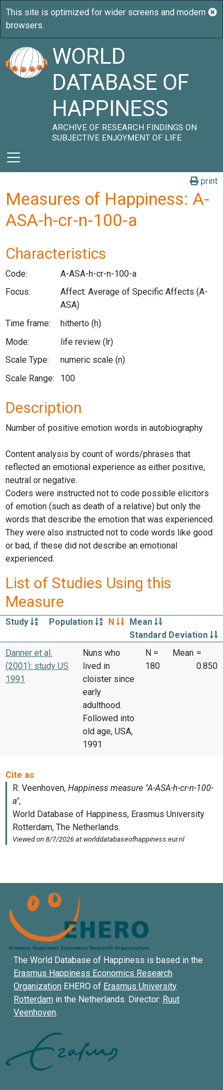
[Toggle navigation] (13, 157)
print (204, 181)
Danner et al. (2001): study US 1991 (37, 666)
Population (76, 622)
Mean (145, 622)
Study (21, 622)
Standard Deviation (173, 635)
